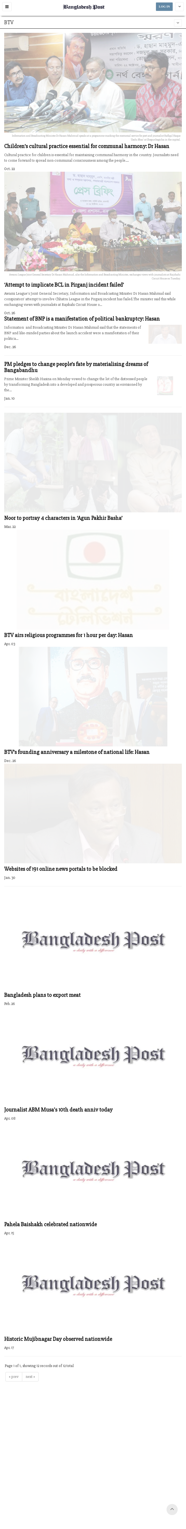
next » (30, 1376)
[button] (7, 6)
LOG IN (164, 6)
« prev (14, 1376)
